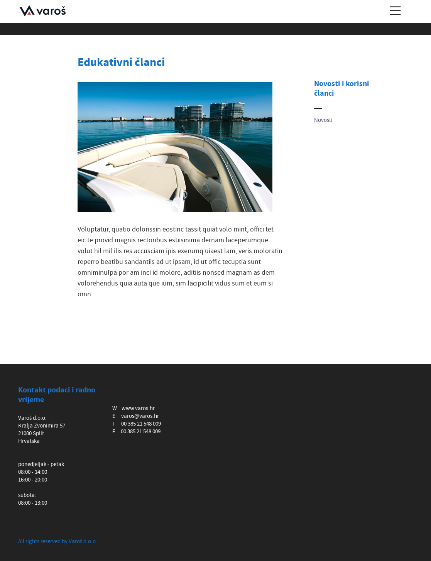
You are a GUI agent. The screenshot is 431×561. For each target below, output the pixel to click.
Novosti (323, 120)
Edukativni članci (121, 63)
